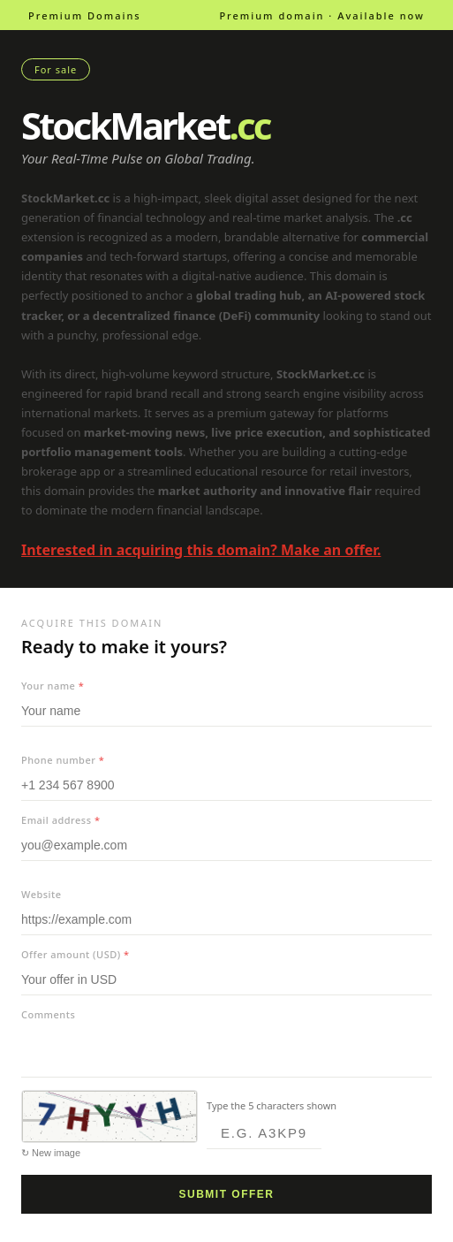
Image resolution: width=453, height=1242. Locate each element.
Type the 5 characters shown (271, 1105)
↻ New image (50, 1152)
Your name (52, 685)
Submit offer (227, 1194)
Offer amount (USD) (75, 954)
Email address (60, 820)
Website (41, 894)
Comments (48, 1014)
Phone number (62, 759)
